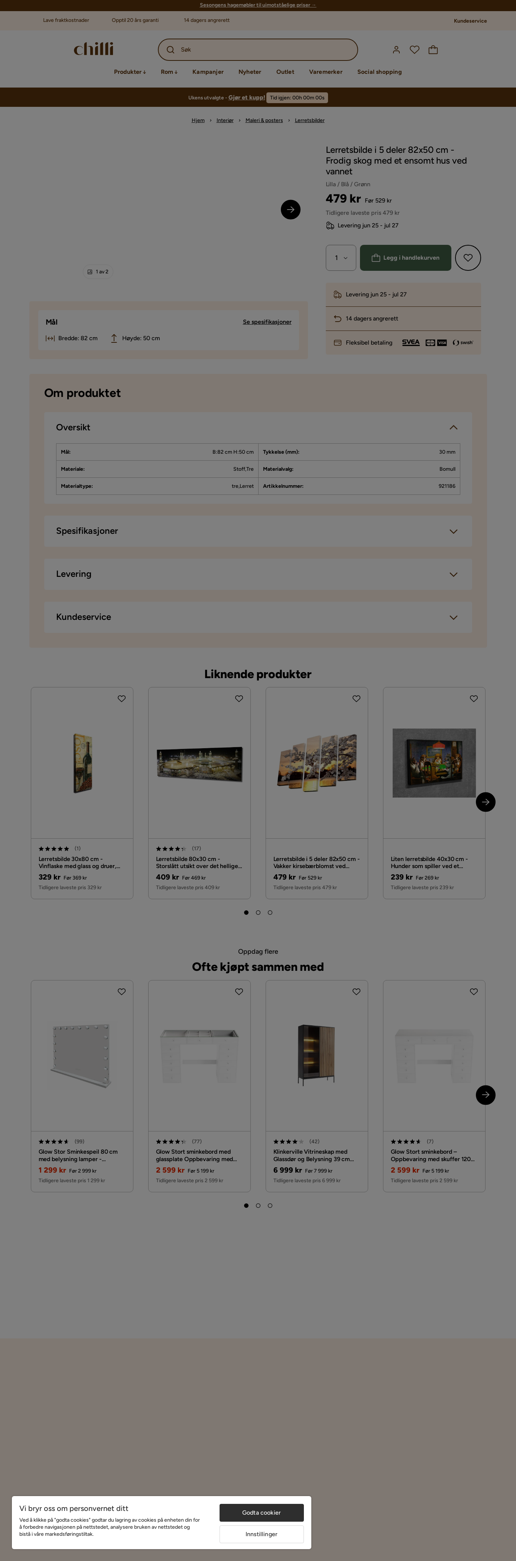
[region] (161, 1522)
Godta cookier (261, 1512)
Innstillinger (262, 1534)
